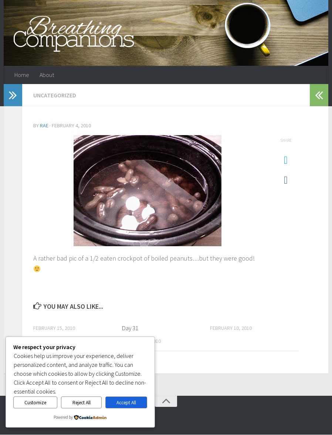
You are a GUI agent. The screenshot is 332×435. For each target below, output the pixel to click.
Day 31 (130, 328)
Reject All (81, 402)
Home (21, 75)
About (47, 75)
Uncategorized (54, 95)
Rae (44, 126)
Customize (35, 402)
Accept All (126, 402)
